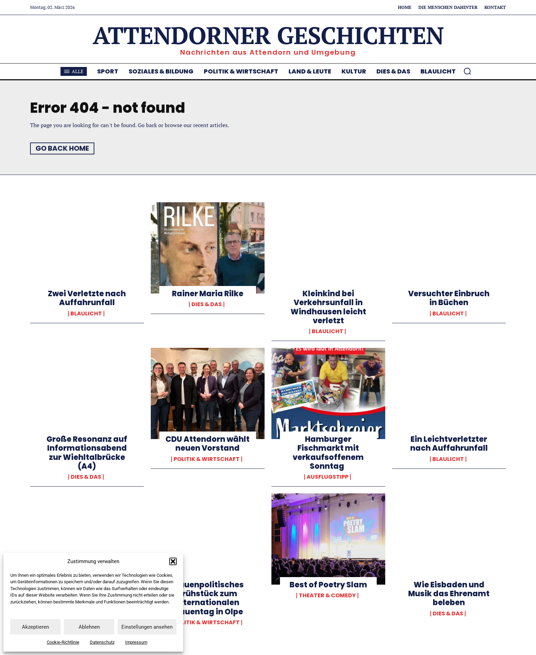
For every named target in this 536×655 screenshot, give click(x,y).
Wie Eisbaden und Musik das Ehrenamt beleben (449, 593)
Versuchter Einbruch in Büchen (449, 298)
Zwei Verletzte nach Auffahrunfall (87, 298)
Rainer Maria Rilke (207, 293)
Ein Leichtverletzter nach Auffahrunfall (449, 443)
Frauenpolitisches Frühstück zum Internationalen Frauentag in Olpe (207, 598)
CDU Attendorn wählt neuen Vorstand (207, 443)
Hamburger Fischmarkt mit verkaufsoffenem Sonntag (328, 453)
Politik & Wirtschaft (207, 459)
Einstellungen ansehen (147, 627)
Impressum (136, 642)
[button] (173, 561)
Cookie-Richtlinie (63, 642)
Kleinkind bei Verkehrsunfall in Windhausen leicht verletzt (328, 307)
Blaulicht (86, 313)
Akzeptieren (35, 627)
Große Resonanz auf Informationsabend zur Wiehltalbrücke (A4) (86, 453)
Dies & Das (206, 304)
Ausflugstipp (327, 477)
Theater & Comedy (327, 595)
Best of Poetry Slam (328, 584)
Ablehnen (89, 627)
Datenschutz (102, 642)
